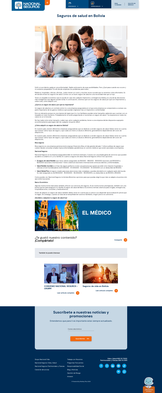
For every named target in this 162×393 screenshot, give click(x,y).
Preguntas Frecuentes (75, 363)
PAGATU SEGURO (118, 4)
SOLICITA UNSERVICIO (131, 4)
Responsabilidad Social (75, 366)
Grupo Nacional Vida (42, 359)
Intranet (70, 376)
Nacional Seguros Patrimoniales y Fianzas (50, 366)
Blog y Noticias (72, 370)
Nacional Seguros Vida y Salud (46, 363)
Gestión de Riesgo (74, 373)
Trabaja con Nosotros (75, 359)
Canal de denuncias (42, 370)
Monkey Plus (83, 381)
